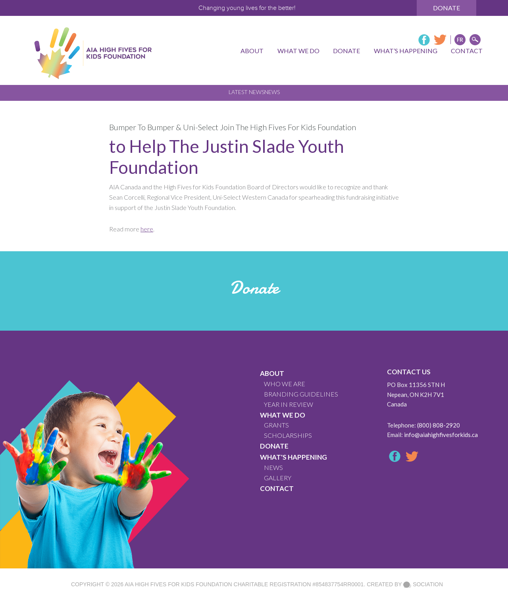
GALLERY (277, 477)
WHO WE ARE (284, 383)
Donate (446, 8)
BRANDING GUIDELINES (301, 394)
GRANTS (276, 425)
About (272, 373)
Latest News (246, 92)
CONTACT (277, 488)
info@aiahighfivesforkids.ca (441, 434)
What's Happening (293, 457)
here (146, 229)
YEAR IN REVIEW (288, 404)
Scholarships (288, 435)
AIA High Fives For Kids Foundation (178, 584)
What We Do (282, 415)
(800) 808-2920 (438, 425)
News (272, 92)
